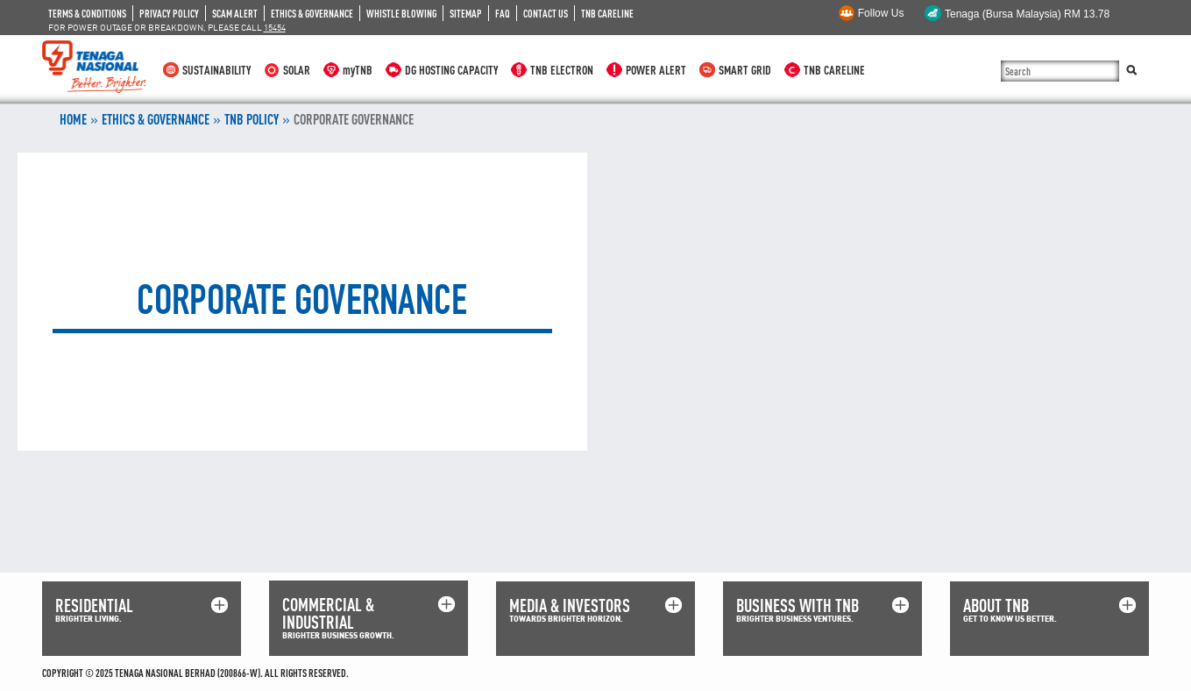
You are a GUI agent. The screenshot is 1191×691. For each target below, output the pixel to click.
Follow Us (881, 13)
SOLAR (296, 69)
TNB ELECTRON (561, 69)
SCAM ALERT (235, 13)
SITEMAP (466, 13)
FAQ (502, 13)
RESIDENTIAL (94, 605)
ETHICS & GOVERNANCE (312, 13)
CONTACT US (545, 13)
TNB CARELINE (607, 13)
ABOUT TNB (996, 605)
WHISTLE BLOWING (401, 13)
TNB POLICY (251, 119)
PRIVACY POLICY (169, 13)
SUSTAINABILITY (216, 69)
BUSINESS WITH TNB (797, 605)
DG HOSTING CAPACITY (451, 69)
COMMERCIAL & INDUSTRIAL (328, 613)
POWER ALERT (656, 69)
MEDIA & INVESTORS (569, 605)
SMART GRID (745, 69)
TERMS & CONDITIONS (87, 13)
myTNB (357, 69)
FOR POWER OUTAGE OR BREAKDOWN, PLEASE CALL (167, 27)
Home (73, 119)
